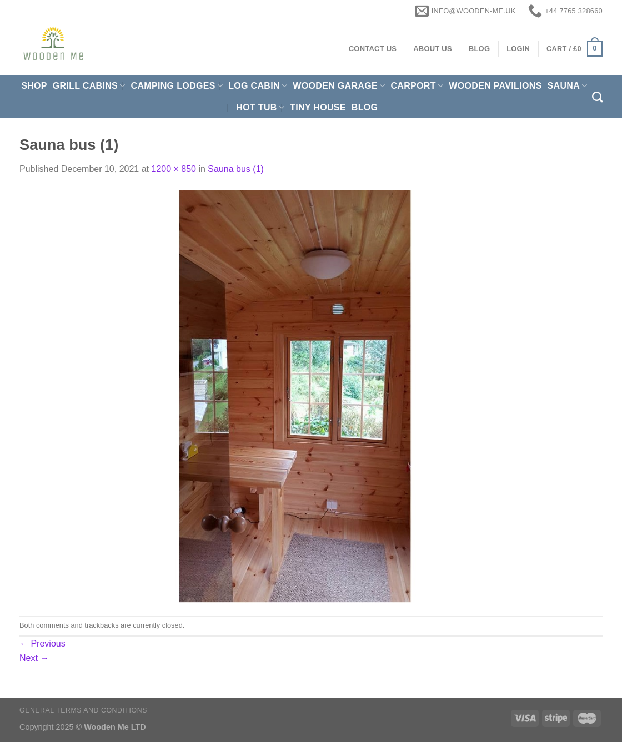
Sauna (568, 85)
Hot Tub (260, 107)
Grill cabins (89, 85)
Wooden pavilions (495, 85)
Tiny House (318, 107)
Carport (416, 85)
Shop (34, 85)
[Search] (597, 97)
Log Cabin (257, 85)
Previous (42, 643)
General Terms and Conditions (83, 710)
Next (34, 658)
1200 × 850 (173, 169)
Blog (365, 107)
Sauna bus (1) (236, 169)
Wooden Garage (339, 85)
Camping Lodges (177, 85)
